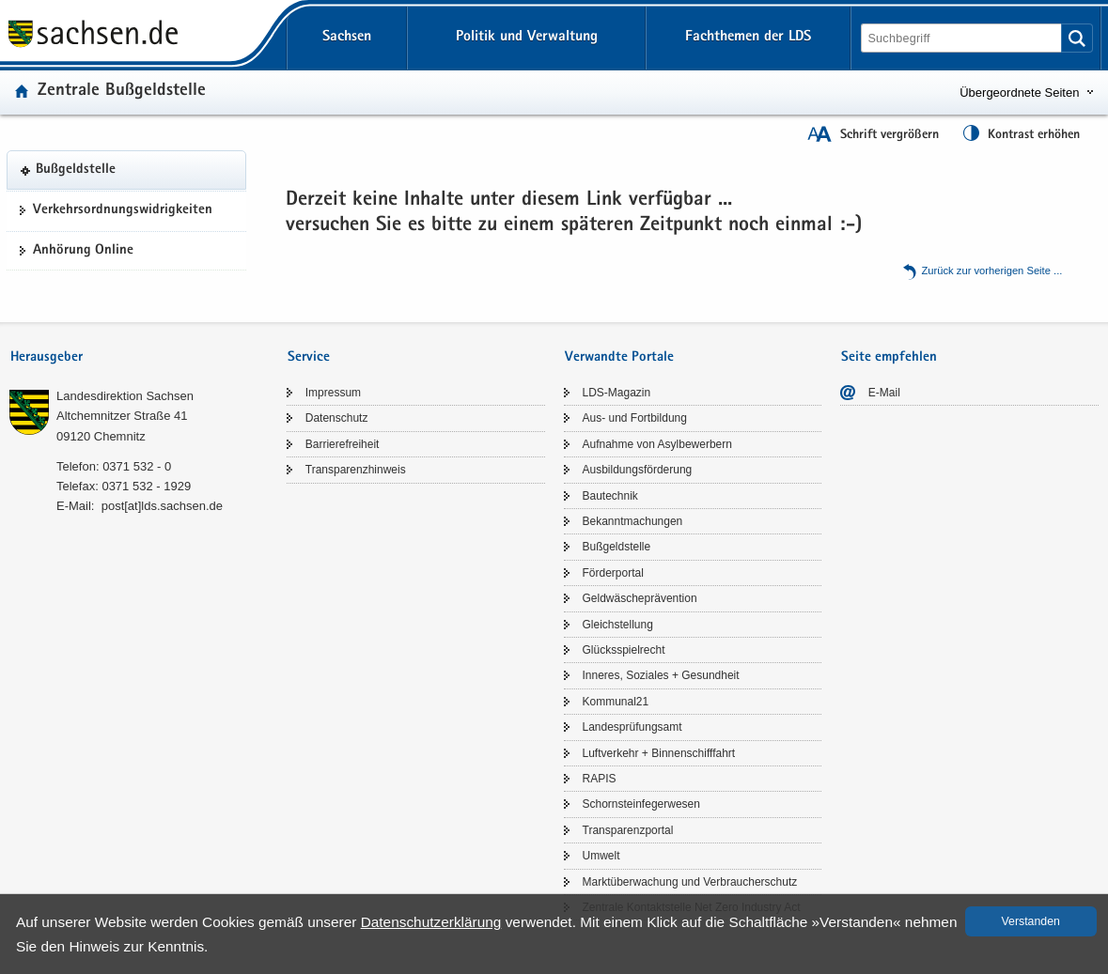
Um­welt (601, 855)
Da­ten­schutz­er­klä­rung (431, 922)
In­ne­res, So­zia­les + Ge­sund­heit (661, 675)
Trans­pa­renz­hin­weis (355, 469)
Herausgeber (46, 357)
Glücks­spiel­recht (624, 650)
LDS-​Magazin (617, 392)
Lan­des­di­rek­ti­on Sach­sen (125, 396)
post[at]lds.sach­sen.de (162, 506)
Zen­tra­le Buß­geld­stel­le (122, 91)
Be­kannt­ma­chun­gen (633, 521)
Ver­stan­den (1031, 921)
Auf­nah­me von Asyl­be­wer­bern (657, 444)
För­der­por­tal (613, 573)
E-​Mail (884, 392)
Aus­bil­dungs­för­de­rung (638, 469)
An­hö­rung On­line (83, 250)
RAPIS (599, 778)
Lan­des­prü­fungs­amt (632, 727)
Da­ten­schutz (336, 418)
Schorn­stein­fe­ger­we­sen (641, 804)
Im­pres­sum (333, 392)
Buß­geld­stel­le (76, 170)
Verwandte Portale (619, 357)
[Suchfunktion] (963, 38)
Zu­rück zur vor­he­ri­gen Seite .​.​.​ (992, 270)
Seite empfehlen (889, 357)
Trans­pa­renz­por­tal (628, 830)
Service (309, 357)
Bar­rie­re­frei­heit (342, 444)
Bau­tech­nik (610, 495)
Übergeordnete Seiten (1019, 92)
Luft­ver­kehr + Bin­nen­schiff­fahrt (659, 753)
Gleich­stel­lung (618, 624)
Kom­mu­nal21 (616, 701)
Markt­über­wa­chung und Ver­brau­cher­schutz (690, 882)
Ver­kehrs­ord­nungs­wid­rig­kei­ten (122, 210)
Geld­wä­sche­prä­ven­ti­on (640, 598)
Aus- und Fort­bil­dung (635, 418)
